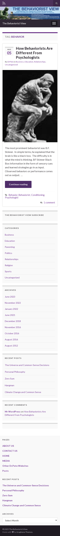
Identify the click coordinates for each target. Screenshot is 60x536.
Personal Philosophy (15, 371)
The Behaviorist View (14, 23)
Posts (5, 470)
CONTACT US (9, 450)
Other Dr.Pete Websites (15, 465)
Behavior (13, 195)
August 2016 (11, 339)
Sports (8, 271)
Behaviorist (24, 195)
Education (29, 62)
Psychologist (11, 197)
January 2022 (11, 309)
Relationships (40, 62)
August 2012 (11, 345)
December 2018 (13, 321)
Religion (9, 265)
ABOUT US (8, 445)
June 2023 (10, 296)
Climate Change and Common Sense (23, 392)
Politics (8, 253)
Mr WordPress (12, 411)
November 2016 (13, 327)
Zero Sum (9, 378)
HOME (5, 455)
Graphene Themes (24, 532)
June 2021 (10, 315)
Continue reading (18, 184)
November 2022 (13, 302)
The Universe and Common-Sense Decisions (27, 365)
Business (20, 62)
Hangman (9, 385)
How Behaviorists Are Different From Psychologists (34, 53)
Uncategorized (11, 64)
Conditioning (37, 195)
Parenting (10, 247)
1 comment (49, 202)
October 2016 (12, 333)
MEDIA (6, 460)
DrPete (11, 62)
